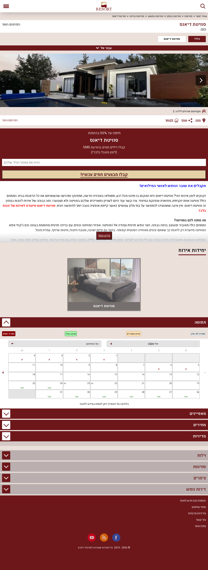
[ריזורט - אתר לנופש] (104, 6)
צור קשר (201, 520)
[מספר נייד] (104, 162)
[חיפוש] (202, 6)
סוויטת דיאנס (172, 39)
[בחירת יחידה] (54, 344)
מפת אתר (200, 526)
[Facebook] (116, 537)
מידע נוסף (104, 235)
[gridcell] (186, 357)
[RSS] (104, 537)
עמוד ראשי (201, 16)
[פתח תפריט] (6, 6)
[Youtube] (92, 537)
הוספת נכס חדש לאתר (193, 500)
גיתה (203, 29)
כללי (197, 39)
